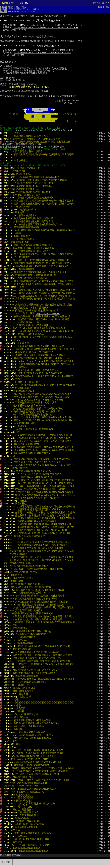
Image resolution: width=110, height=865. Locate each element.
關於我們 (105, 3)
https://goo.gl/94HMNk (48, 313)
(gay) (28, 50)
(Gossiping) (32, 25)
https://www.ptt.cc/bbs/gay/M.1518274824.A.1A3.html (44, 130)
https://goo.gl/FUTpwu (31, 361)
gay (24, 3)
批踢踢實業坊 (8, 3)
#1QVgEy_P (59, 16)
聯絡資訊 (96, 3)
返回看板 (6, 862)
